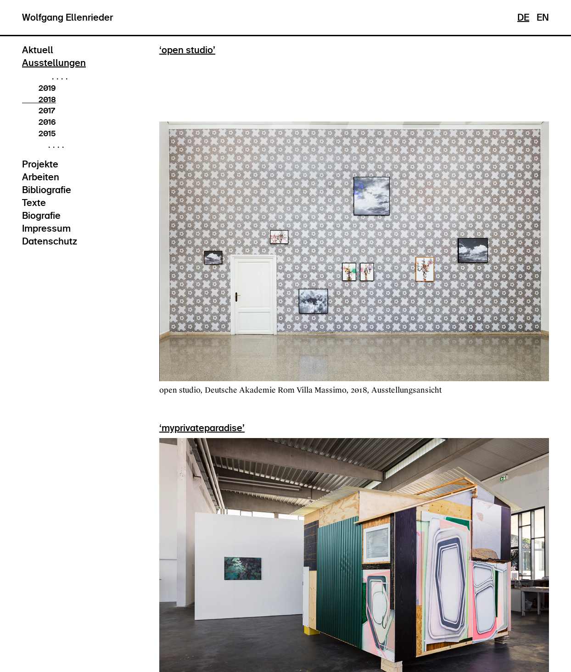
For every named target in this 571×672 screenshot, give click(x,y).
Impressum (46, 228)
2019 (39, 88)
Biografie (41, 215)
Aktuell (37, 50)
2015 (39, 133)
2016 (39, 122)
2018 (39, 99)
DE (523, 17)
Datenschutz (49, 241)
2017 (38, 111)
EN (543, 17)
